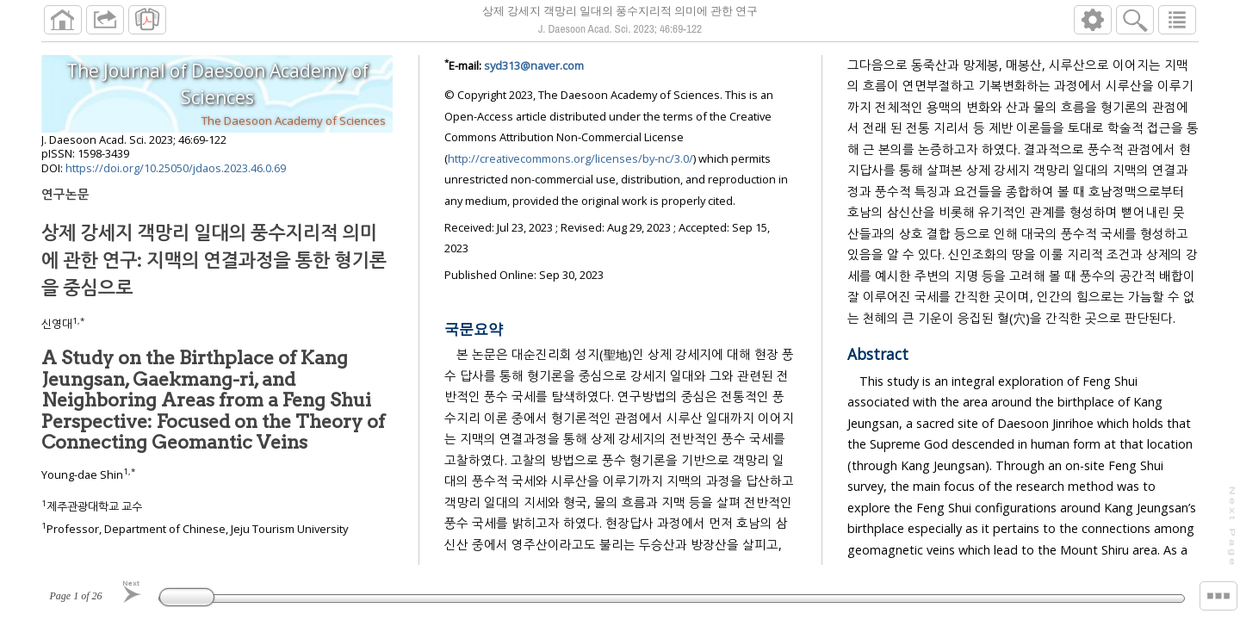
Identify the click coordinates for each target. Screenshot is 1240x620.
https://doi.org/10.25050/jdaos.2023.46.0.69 (175, 168)
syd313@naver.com (534, 65)
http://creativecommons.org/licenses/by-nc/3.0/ (570, 158)
